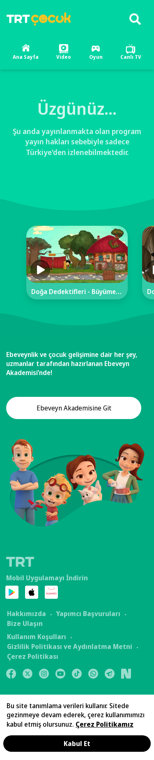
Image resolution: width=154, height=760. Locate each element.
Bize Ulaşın (25, 623)
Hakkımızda (26, 613)
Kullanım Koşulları (36, 636)
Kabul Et (77, 743)
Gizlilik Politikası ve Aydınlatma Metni (69, 646)
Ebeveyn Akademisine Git (74, 407)
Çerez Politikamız (104, 724)
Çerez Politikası (32, 656)
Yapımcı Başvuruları (88, 613)
